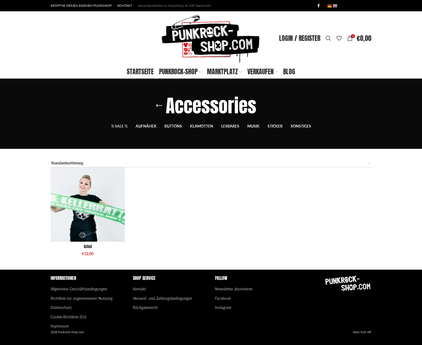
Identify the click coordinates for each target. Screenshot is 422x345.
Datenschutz (61, 307)
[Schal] (88, 204)
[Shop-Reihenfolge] (211, 163)
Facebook (223, 298)
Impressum (60, 326)
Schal (88, 246)
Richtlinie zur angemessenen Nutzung (81, 298)
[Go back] (159, 105)
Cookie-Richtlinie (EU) (68, 317)
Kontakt (139, 289)
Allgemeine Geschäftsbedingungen (79, 289)
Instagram (223, 307)
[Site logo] (211, 38)
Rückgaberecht (145, 307)
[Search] (328, 38)
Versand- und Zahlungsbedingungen (162, 298)
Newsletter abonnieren (234, 289)
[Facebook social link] (318, 5)
